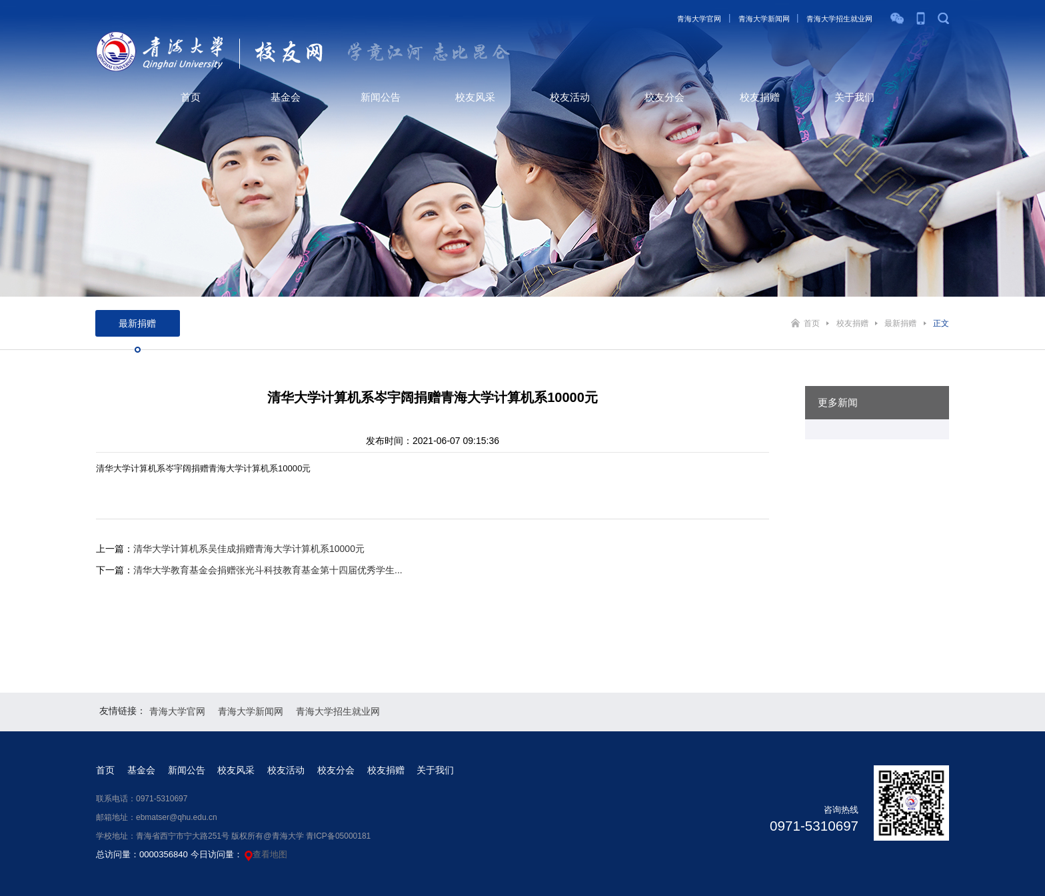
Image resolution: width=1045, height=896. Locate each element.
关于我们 (854, 97)
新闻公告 (381, 97)
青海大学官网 (699, 19)
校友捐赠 (760, 97)
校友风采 (475, 97)
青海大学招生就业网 (839, 19)
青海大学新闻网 (764, 19)
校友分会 (664, 97)
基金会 (286, 97)
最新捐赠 (900, 323)
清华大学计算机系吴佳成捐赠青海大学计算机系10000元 (249, 548)
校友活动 (570, 97)
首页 (191, 97)
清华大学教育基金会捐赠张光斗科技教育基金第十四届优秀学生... (268, 570)
